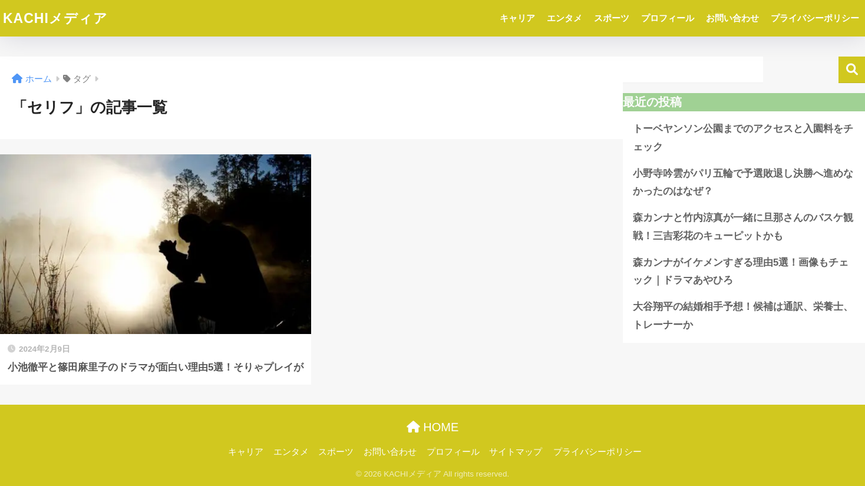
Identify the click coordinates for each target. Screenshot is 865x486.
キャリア (517, 18)
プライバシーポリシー (815, 18)
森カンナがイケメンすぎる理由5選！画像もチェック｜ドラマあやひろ (741, 271)
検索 (851, 70)
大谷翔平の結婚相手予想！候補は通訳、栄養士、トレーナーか (743, 315)
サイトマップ (515, 452)
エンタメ (564, 18)
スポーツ (611, 18)
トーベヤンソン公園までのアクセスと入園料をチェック (743, 138)
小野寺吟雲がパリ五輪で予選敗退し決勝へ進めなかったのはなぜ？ (743, 182)
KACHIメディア (55, 18)
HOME (433, 427)
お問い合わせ (732, 18)
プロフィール (667, 18)
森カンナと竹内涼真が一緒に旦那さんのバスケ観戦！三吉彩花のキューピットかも (743, 227)
